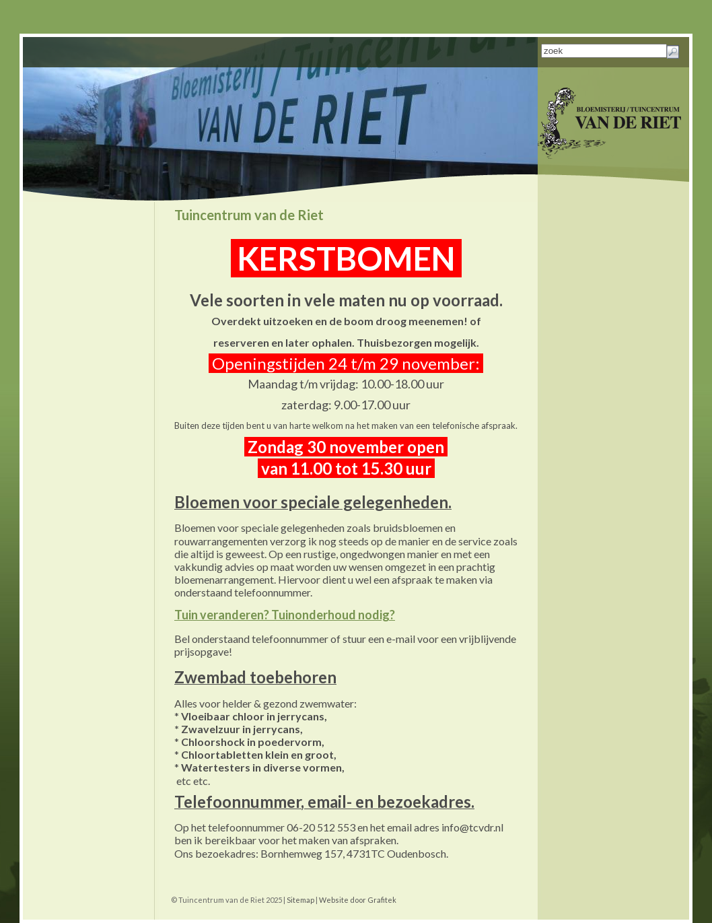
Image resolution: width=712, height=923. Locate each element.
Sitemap (300, 899)
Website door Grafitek (357, 899)
